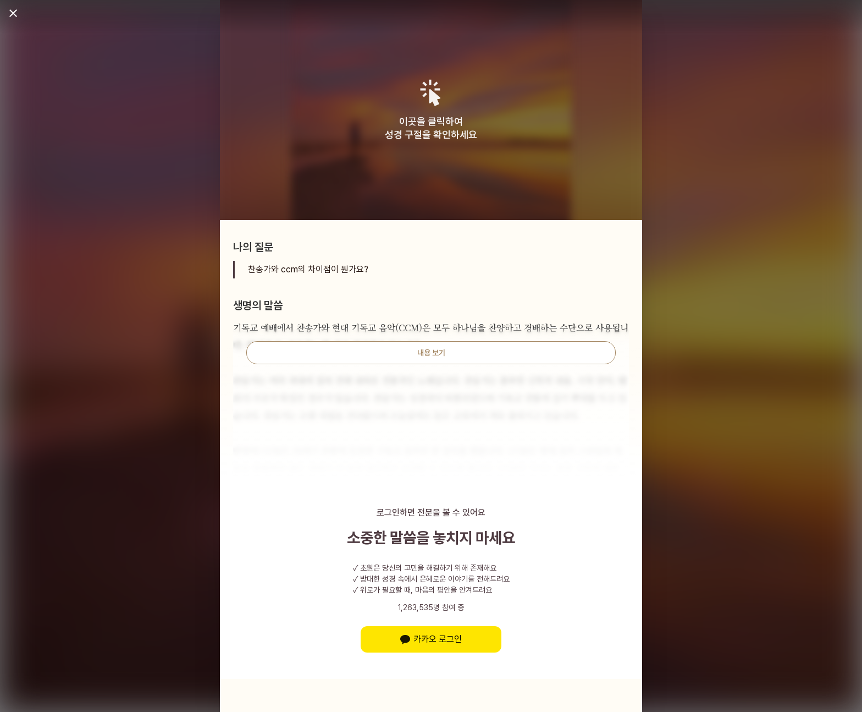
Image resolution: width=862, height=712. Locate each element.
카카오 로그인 (431, 639)
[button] (431, 92)
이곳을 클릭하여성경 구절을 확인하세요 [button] (431, 128)
